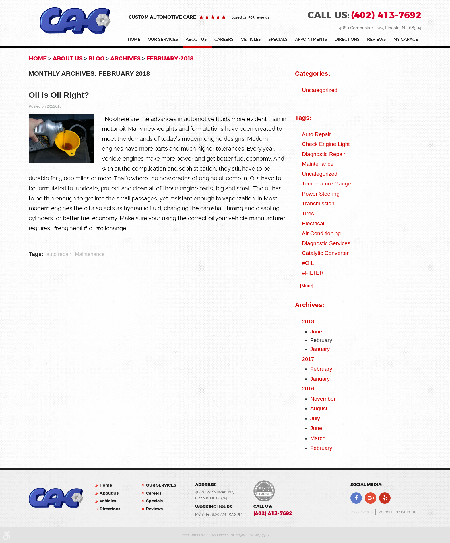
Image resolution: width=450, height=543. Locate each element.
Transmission (318, 203)
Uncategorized (320, 90)
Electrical (313, 223)
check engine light (326, 144)
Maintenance (89, 254)
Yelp (385, 498)
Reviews (376, 40)
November (323, 399)
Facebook (356, 498)
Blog (96, 58)
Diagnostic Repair (323, 154)
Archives (125, 58)
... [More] (304, 285)
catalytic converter (325, 253)
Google (370, 498)
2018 (308, 322)
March (317, 438)
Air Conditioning (321, 233)
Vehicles (251, 40)
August (318, 408)
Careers (224, 40)
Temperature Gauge (326, 184)
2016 (308, 389)
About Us (196, 40)
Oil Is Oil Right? (59, 95)
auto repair (58, 254)
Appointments (311, 40)
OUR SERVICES (163, 40)
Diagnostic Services (326, 243)
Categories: (312, 73)
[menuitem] (135, 40)
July (315, 418)
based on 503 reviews (250, 17)
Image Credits (361, 512)
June (316, 332)
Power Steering (321, 194)
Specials (278, 40)
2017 (308, 359)
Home (134, 40)
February (321, 369)
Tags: (303, 117)
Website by (397, 512)
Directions (347, 40)
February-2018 (170, 58)
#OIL (308, 263)
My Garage (405, 40)
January (320, 349)
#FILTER (312, 273)
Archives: (309, 304)
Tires (308, 213)
